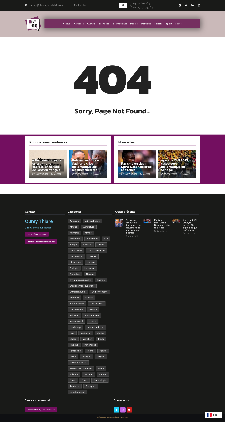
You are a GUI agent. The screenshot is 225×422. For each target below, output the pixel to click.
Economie (104, 23)
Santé (178, 23)
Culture (91, 23)
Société (158, 23)
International (120, 23)
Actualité (79, 23)
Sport (169, 23)
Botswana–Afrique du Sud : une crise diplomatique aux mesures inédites (87, 165)
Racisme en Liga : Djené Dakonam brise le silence (136, 167)
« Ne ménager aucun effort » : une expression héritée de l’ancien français (47, 165)
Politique (146, 23)
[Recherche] (96, 5)
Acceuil (66, 23)
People (134, 23)
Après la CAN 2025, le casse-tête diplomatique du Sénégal (176, 165)
